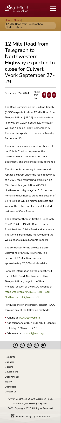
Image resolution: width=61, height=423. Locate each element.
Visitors (9, 366)
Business (9, 362)
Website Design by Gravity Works (30, 416)
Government (11, 371)
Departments (12, 376)
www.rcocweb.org (29, 318)
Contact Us (10, 391)
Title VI (9, 381)
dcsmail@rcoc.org (33, 333)
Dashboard (10, 386)
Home (8, 20)
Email (53, 95)
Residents (10, 356)
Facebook (43, 95)
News (17, 20)
